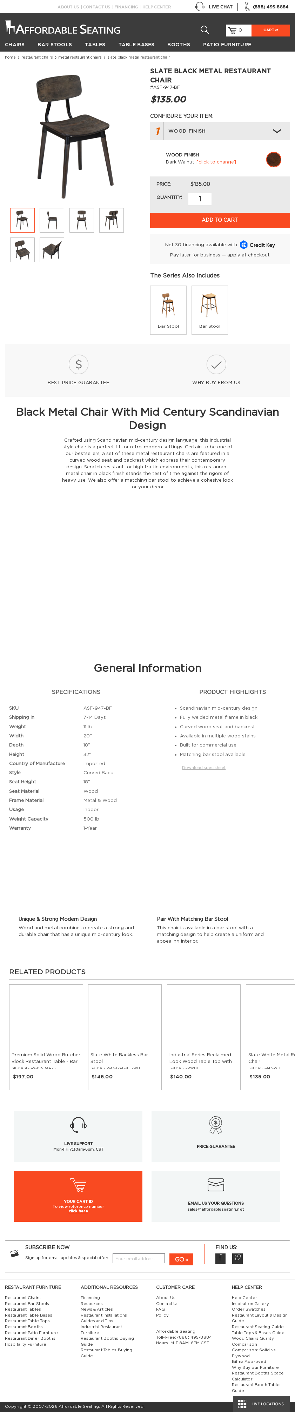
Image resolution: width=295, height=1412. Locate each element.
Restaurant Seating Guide (258, 1327)
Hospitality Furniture (25, 1344)
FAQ (160, 1309)
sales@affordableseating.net (216, 1209)
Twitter (237, 1258)
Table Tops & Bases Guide (258, 1333)
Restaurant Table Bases (29, 1315)
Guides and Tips (97, 1321)
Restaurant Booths (24, 1327)
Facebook (220, 1258)
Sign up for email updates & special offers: (67, 1258)
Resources (92, 1304)
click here (78, 1211)
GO (179, 1260)
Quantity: (169, 197)
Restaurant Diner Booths (30, 1338)
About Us (68, 7)
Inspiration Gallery (250, 1304)
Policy (162, 1315)
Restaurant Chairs (37, 57)
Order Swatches (249, 1309)
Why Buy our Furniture (255, 1368)
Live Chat (214, 7)
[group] (168, 310)
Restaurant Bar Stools (27, 1304)
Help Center (156, 7)
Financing (126, 7)
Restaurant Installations (104, 1315)
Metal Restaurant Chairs (80, 57)
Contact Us (96, 7)
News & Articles (97, 1309)
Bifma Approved (249, 1362)
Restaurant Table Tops (27, 1321)
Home (10, 57)
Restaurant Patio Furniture (31, 1333)
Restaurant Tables (23, 1309)
